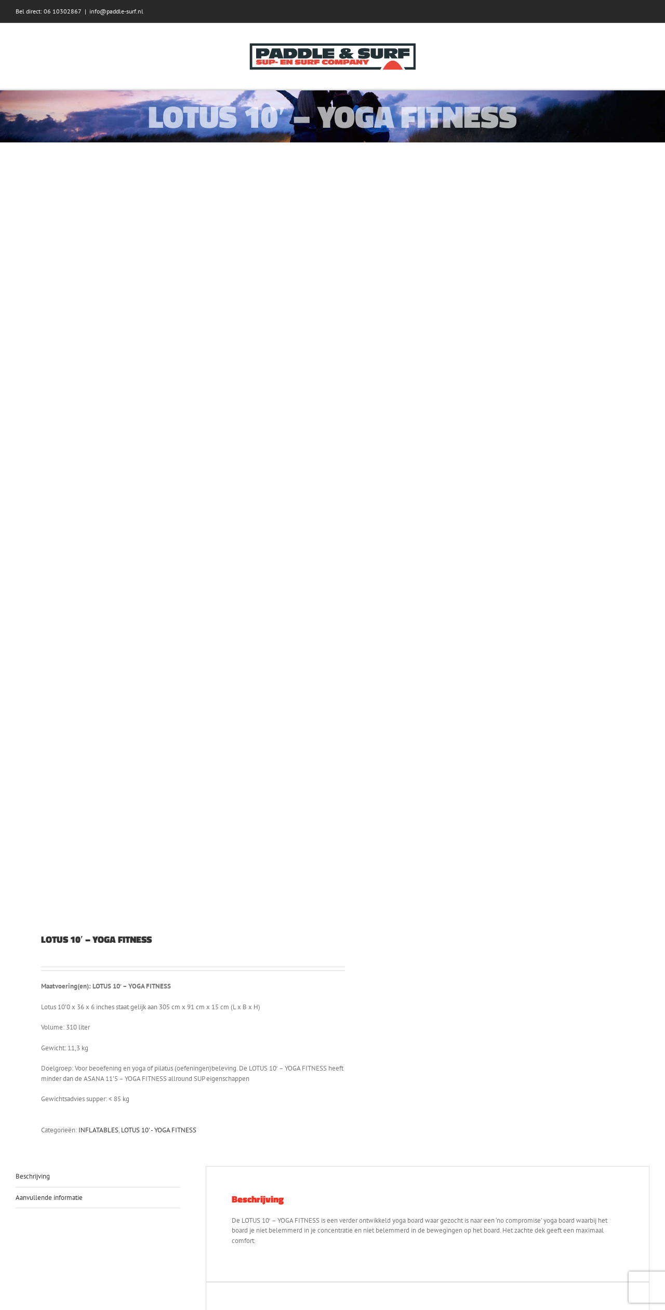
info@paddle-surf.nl (116, 11)
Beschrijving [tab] (33, 1176)
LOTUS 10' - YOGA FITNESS (158, 1130)
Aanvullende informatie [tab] (49, 1197)
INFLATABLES (98, 1130)
